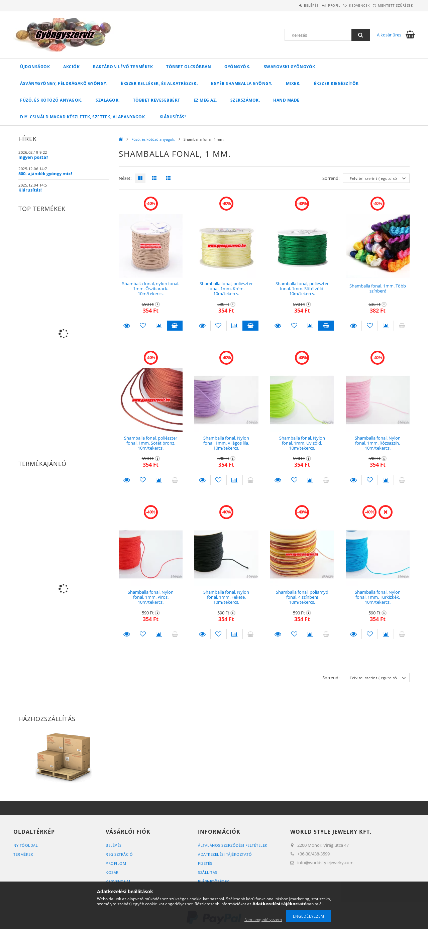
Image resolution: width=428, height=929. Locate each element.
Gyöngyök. (237, 67)
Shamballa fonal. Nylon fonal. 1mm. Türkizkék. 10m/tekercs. (378, 597)
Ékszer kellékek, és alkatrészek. (159, 83)
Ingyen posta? (33, 157)
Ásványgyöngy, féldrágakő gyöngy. (63, 83)
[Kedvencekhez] (143, 326)
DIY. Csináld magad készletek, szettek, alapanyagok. (83, 117)
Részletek (127, 326)
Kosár (112, 872)
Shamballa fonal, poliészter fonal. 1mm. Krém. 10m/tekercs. (226, 288)
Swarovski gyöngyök (289, 67)
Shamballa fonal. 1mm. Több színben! (377, 288)
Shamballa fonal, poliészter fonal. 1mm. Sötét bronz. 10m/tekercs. (150, 443)
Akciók (71, 67)
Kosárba (175, 326)
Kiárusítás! (172, 117)
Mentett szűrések (392, 5)
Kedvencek (349, 5)
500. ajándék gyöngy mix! (45, 173)
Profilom (116, 863)
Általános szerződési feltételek (233, 845)
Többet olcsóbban (188, 67)
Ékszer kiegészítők (336, 83)
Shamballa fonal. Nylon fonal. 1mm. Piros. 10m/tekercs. (151, 597)
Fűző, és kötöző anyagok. (51, 100)
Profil (317, 5)
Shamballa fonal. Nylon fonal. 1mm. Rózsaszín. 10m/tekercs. (378, 443)
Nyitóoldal (25, 845)
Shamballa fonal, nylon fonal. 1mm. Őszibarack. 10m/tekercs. (150, 288)
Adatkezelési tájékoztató (225, 854)
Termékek (23, 854)
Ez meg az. (205, 100)
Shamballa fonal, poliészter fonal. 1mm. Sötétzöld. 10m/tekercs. (302, 288)
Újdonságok (35, 67)
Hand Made (286, 100)
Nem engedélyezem (263, 919)
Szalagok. (108, 100)
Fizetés (205, 863)
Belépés (287, 5)
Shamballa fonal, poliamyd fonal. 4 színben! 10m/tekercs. (302, 597)
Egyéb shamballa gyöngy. (242, 83)
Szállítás (207, 872)
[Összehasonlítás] (159, 326)
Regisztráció (119, 854)
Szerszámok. (245, 100)
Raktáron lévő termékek (123, 67)
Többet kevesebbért (156, 100)
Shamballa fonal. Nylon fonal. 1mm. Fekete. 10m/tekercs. (226, 597)
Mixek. (293, 83)
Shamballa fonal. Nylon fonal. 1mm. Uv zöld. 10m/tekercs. (302, 443)
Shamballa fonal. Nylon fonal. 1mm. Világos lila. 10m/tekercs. (226, 443)
